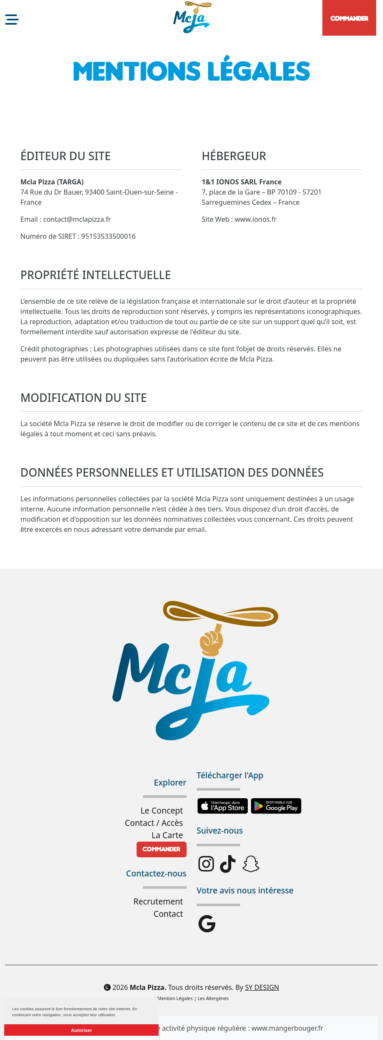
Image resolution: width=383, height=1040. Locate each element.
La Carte (167, 835)
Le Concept (161, 810)
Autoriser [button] (81, 1030)
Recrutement (158, 901)
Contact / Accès (154, 822)
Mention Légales (175, 998)
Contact (168, 913)
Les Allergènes (213, 998)
